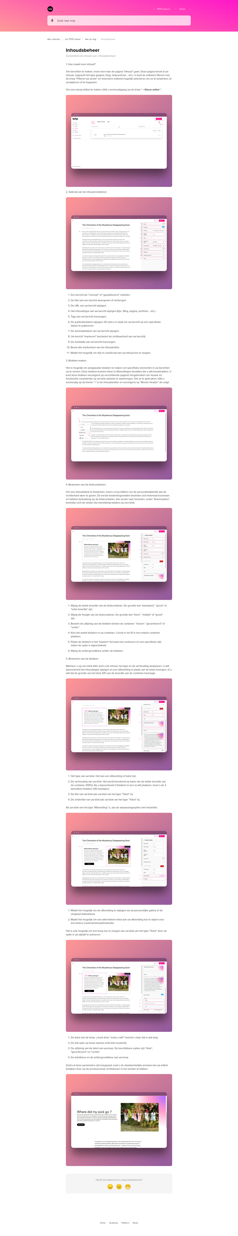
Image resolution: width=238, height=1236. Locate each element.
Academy (113, 1223)
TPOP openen (161, 9)
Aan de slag (90, 39)
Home (103, 1223)
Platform (125, 1223)
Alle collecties (53, 39)
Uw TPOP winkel (72, 39)
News (135, 1223)
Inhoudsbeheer (108, 39)
